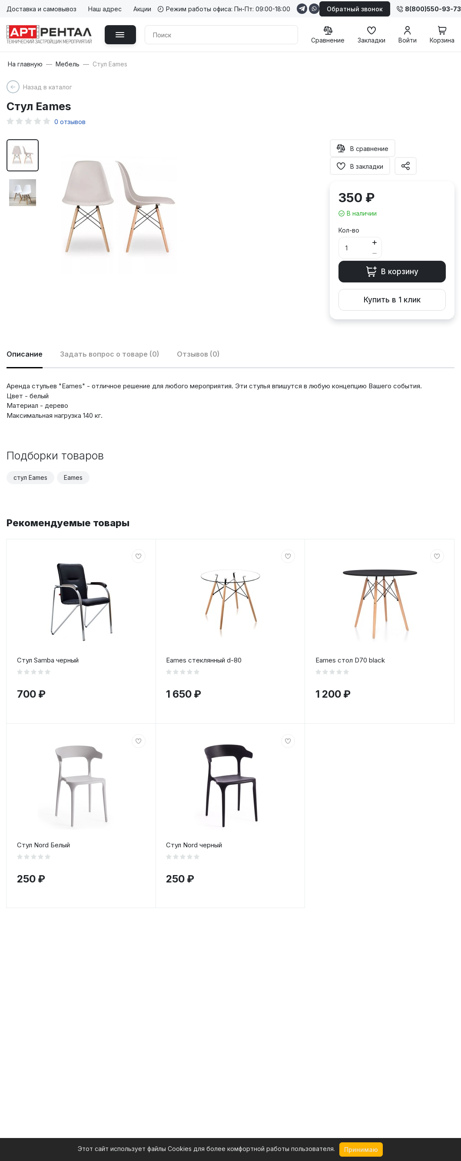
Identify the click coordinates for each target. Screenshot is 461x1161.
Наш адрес (105, 9)
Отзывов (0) (198, 354)
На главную (25, 64)
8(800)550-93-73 (429, 9)
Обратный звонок (355, 9)
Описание (25, 354)
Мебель (68, 64)
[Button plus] (374, 242)
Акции (142, 9)
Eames (73, 477)
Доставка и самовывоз (41, 9)
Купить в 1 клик (392, 299)
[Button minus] (374, 253)
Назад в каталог (47, 87)
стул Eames (30, 477)
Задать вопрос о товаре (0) (109, 354)
